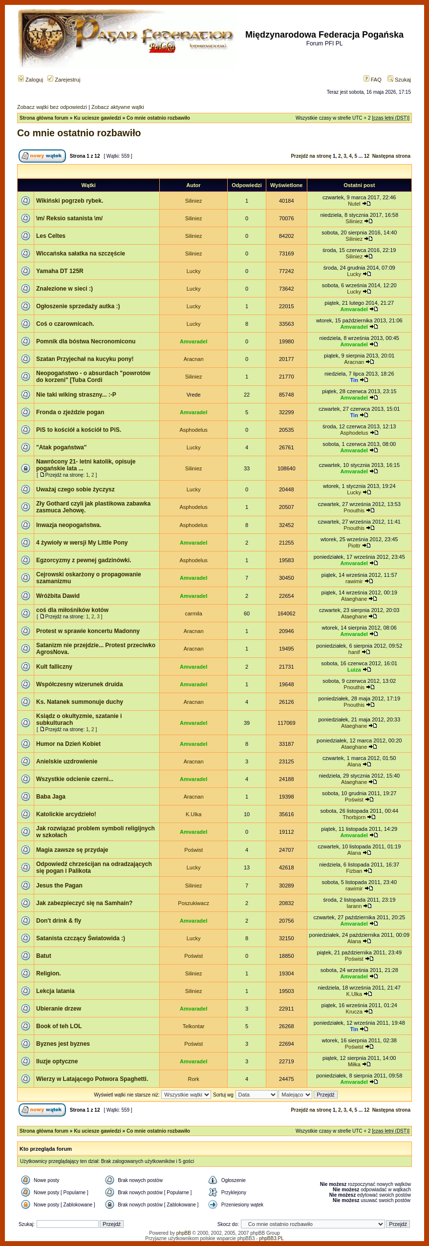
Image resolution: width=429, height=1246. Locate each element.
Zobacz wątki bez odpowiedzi (52, 107)
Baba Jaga (50, 796)
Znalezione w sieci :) (64, 288)
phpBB (183, 1233)
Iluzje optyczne (57, 1061)
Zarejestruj (63, 80)
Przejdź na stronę (311, 156)
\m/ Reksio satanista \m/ (69, 218)
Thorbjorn (354, 817)
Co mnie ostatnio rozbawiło (158, 118)
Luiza (354, 670)
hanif (354, 652)
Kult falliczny (54, 666)
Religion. (48, 973)
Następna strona (391, 156)
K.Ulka (193, 814)
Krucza (354, 1011)
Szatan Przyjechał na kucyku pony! (84, 359)
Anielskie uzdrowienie (66, 761)
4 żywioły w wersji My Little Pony (82, 542)
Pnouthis (354, 510)
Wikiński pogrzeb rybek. (69, 200)
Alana (354, 764)
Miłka (354, 1064)
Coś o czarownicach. (65, 323)
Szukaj (399, 80)
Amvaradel (354, 309)
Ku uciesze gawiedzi (97, 118)
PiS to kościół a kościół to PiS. (78, 429)
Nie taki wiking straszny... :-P (76, 394)
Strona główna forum (44, 118)
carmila (193, 613)
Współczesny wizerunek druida (79, 684)
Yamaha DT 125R (60, 271)
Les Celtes (50, 235)
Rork (193, 1079)
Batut (43, 955)
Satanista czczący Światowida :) (80, 938)
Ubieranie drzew (58, 1008)
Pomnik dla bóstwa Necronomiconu (85, 341)
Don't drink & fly (58, 920)
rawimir (354, 581)
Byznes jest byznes (63, 1043)
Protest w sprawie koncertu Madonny (88, 631)
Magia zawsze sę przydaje (72, 849)
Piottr (354, 546)
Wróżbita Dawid (58, 595)
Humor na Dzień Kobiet (68, 743)
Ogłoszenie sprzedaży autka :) (78, 306)
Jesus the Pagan (59, 885)
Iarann (354, 906)
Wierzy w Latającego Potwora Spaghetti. (92, 1079)
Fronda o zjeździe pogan (70, 412)
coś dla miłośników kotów (72, 610)
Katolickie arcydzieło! (66, 814)
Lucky (194, 271)
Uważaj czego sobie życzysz (75, 489)
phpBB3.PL (271, 1238)
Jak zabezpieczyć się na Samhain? (84, 903)
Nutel (354, 204)
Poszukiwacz (193, 903)
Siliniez (193, 201)
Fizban (354, 871)
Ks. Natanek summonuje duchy (79, 701)
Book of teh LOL (59, 1026)
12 (366, 156)
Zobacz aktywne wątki (117, 107)
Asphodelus (193, 430)
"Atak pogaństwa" (61, 447)
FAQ (373, 80)
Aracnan (194, 359)
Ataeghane (354, 599)
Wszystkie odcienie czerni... (74, 779)
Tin (354, 380)
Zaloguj (30, 80)
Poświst (354, 800)
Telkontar (194, 1026)
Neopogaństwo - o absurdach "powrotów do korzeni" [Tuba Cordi (93, 376)
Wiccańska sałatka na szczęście (80, 253)
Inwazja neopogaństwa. (68, 525)
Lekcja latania (55, 991)
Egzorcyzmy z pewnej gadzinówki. (83, 560)
